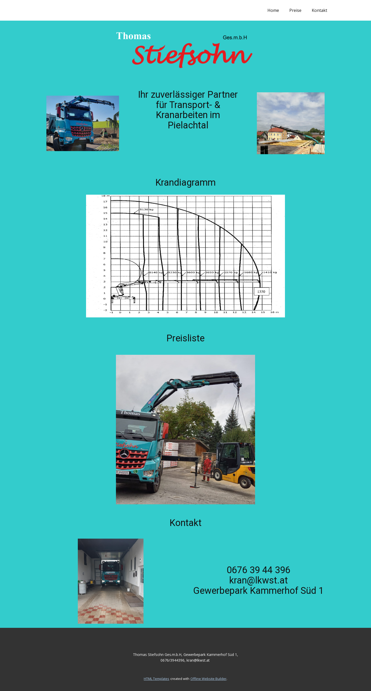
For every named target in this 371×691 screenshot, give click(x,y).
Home (273, 10)
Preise (295, 10)
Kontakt (319, 10)
